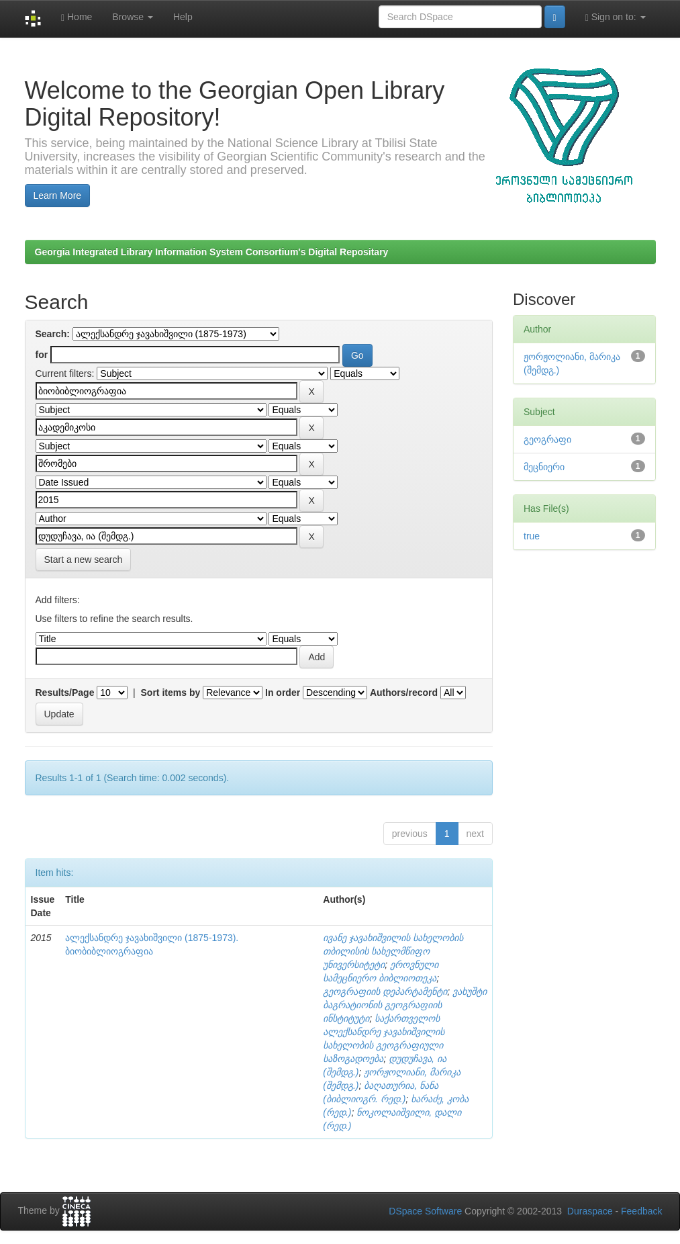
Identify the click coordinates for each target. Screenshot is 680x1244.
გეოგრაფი (547, 439)
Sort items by (171, 692)
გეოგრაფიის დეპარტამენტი (385, 991)
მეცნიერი (544, 466)
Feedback (641, 1211)
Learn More (58, 195)
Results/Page (65, 692)
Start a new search (83, 559)
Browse (132, 16)
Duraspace (590, 1211)
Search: (53, 333)
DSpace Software (425, 1211)
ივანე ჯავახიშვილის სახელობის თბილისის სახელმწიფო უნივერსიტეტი (393, 951)
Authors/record (404, 692)
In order (282, 692)
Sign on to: (615, 17)
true (532, 536)
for (42, 354)
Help (183, 16)
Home (76, 17)
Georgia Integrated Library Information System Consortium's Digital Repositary (212, 252)
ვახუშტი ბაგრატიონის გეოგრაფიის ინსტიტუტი (405, 1005)
